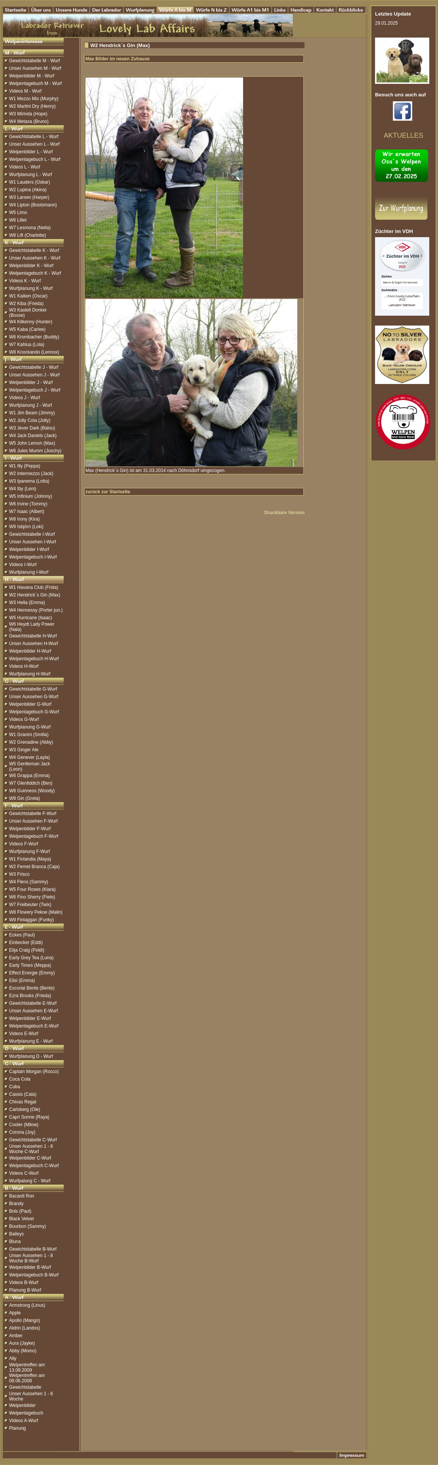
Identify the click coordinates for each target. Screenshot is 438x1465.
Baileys (16, 1234)
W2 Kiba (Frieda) (26, 303)
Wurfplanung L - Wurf (30, 174)
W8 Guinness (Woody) (32, 790)
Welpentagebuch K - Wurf (35, 273)
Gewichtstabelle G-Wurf (33, 689)
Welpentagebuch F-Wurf (33, 836)
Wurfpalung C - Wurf (29, 1180)
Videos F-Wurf (23, 844)
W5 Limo (18, 212)
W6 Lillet (18, 220)
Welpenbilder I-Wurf (29, 549)
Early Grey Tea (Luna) (31, 957)
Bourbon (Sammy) (27, 1226)
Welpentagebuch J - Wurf (34, 390)
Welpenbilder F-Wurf (30, 828)
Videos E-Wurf (23, 1033)
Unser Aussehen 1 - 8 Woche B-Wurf (31, 1258)
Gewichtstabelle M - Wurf (34, 60)
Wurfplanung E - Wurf (31, 1041)
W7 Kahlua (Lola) (26, 344)
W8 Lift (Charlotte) (27, 235)
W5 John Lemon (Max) (32, 443)
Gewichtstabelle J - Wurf (33, 367)
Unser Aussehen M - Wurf (35, 68)
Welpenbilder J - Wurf (31, 382)
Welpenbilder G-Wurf (30, 704)
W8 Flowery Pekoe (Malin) (36, 912)
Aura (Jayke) (22, 1343)
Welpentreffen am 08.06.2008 (27, 1378)
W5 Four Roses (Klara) (32, 889)
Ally (12, 1358)
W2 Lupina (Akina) (28, 189)
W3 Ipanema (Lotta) (29, 481)
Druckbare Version (284, 512)
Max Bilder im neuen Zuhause (117, 58)
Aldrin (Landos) (24, 1328)
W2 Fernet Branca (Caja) (34, 866)
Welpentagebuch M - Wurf (35, 83)
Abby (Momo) (22, 1350)
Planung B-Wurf (25, 1290)
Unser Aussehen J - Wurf (34, 375)
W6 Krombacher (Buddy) (34, 337)
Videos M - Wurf (25, 91)
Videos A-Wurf (23, 1420)
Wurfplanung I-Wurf (29, 572)
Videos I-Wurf (22, 564)
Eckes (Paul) (22, 935)
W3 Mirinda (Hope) (28, 113)
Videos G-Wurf (24, 719)
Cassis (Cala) (22, 1094)
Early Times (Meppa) (30, 965)
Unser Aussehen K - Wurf (34, 258)
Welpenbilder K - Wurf (31, 265)
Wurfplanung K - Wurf (31, 288)
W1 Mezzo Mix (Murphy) (33, 98)
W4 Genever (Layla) (29, 757)
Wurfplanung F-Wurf (29, 851)
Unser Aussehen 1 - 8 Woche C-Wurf (31, 1149)
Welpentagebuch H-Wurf (34, 658)
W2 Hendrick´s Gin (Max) (34, 595)
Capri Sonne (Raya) (29, 1117)
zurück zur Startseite (107, 491)
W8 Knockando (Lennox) (34, 352)
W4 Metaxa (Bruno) (29, 121)
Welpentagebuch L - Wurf (34, 159)
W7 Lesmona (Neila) (29, 227)
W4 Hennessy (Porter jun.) (36, 610)
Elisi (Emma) (22, 980)
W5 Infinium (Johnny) (30, 496)
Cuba (14, 1086)
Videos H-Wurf (24, 666)
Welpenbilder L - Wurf (31, 151)
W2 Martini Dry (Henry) (32, 106)
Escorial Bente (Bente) (32, 988)
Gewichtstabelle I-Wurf (32, 534)
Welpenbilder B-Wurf (30, 1267)
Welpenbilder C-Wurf (30, 1158)
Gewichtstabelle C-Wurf (33, 1139)
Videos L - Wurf (24, 167)
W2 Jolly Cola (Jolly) (29, 420)
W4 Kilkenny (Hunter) (30, 321)
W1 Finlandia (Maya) (30, 859)
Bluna (15, 1241)
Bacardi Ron (21, 1196)
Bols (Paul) (20, 1211)
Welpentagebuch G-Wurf (34, 711)
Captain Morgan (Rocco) (34, 1071)
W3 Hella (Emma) (27, 602)
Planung (17, 1428)
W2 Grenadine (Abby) (31, 742)
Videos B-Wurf (23, 1282)
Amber (15, 1335)
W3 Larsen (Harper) (29, 197)
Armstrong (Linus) (27, 1305)
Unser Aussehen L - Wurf (34, 144)
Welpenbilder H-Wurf (30, 651)
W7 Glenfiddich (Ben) (30, 783)
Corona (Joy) (22, 1132)
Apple (15, 1313)
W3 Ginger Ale (23, 749)
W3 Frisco (19, 874)
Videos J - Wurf (24, 397)
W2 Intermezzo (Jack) (31, 473)
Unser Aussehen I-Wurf (32, 541)
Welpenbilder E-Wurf (30, 1018)
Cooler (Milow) (23, 1124)
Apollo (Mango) (24, 1320)
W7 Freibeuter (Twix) (30, 904)
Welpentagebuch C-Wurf (34, 1165)
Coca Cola (19, 1079)
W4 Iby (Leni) (22, 488)
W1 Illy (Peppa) (24, 466)
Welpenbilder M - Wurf (31, 76)
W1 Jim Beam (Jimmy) (32, 412)
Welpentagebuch (26, 1413)
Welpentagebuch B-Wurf (33, 1275)
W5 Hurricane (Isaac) (30, 617)
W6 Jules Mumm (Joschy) (35, 450)
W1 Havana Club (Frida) (33, 587)
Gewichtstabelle (25, 1387)
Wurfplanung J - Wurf (30, 405)
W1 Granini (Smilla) (29, 734)
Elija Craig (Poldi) (26, 950)
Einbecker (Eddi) (26, 942)
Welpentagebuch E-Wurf (33, 1026)
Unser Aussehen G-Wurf (33, 696)
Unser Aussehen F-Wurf (33, 821)
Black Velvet (21, 1218)
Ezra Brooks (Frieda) (30, 995)
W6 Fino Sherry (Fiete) (32, 897)
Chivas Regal (22, 1102)
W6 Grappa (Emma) (29, 775)
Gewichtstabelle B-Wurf (33, 1249)
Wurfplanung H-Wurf (29, 674)
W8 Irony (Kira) (24, 519)
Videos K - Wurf (25, 280)
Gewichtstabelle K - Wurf (34, 250)
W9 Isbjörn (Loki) (26, 526)
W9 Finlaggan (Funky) (31, 919)
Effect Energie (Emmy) (32, 973)
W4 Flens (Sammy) (28, 881)
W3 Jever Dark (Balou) (32, 428)
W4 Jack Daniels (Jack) (33, 435)
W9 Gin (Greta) (24, 798)
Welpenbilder (22, 1405)
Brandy (16, 1203)
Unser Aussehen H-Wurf (33, 643)
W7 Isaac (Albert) (26, 511)
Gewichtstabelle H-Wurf (33, 636)
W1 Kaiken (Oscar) (28, 296)
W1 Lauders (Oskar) (29, 182)
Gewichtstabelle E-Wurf (33, 1003)
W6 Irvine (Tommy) (28, 504)
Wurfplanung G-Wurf (30, 727)
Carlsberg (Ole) (24, 1109)
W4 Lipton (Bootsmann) (33, 205)
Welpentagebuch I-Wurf (33, 557)
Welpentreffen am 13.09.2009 (27, 1367)
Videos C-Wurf (24, 1173)
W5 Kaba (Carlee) (27, 329)
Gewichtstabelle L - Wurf (33, 136)
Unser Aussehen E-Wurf (33, 1010)
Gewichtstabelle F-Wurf (32, 813)
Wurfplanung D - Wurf (31, 1056)
